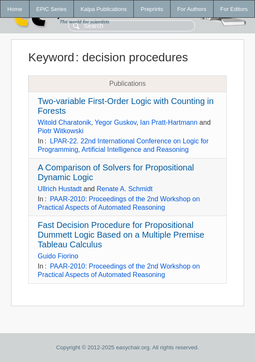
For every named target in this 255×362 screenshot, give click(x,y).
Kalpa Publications (104, 9)
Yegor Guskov (115, 122)
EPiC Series (51, 9)
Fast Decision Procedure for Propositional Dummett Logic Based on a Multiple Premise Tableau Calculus (121, 234)
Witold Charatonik (64, 122)
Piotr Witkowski (60, 130)
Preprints (152, 9)
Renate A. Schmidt (125, 188)
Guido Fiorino (58, 256)
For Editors (234, 9)
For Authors (191, 9)
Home (14, 9)
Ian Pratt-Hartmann (169, 122)
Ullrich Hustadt (59, 188)
